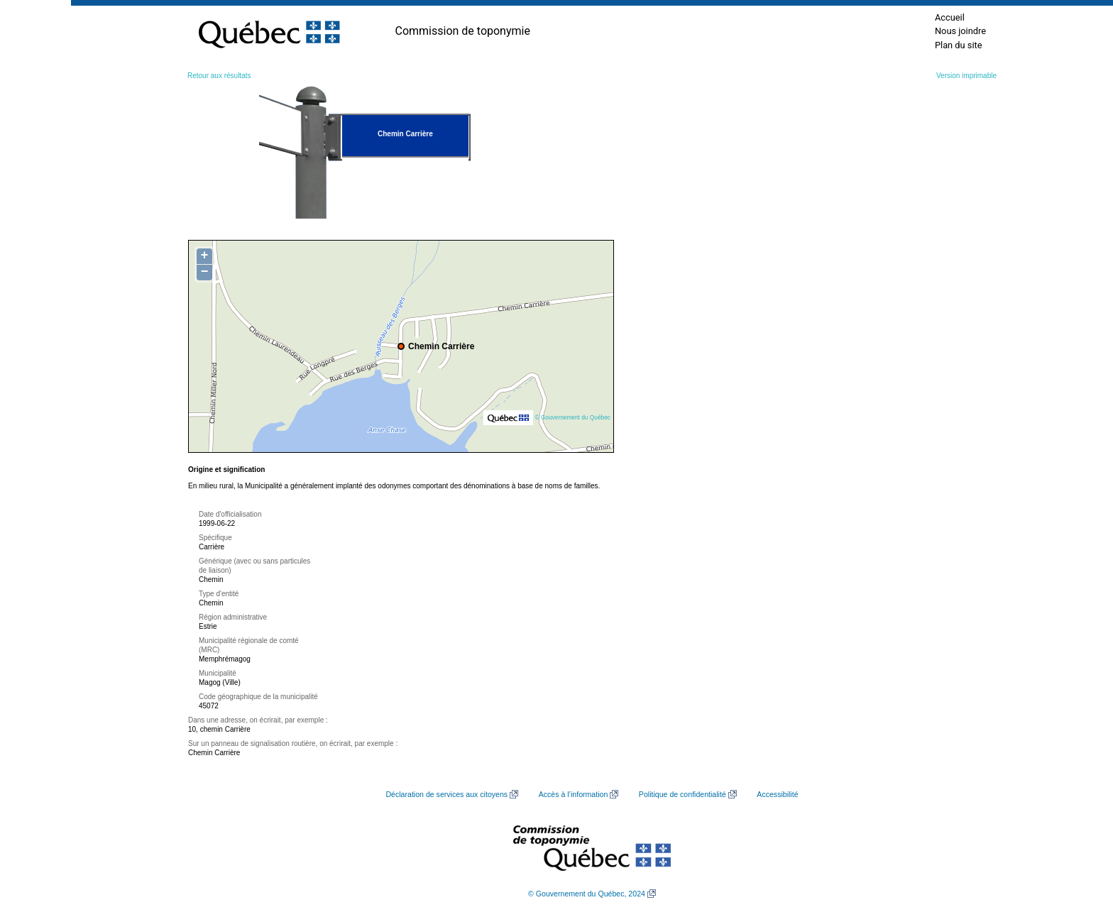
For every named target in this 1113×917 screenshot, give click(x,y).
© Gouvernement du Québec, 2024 (586, 893)
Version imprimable (966, 75)
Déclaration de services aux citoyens (446, 794)
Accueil (950, 17)
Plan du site (958, 45)
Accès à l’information (573, 794)
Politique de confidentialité (682, 794)
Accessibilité (777, 794)
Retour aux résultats (219, 75)
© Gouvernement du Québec (572, 417)
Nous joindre (960, 31)
